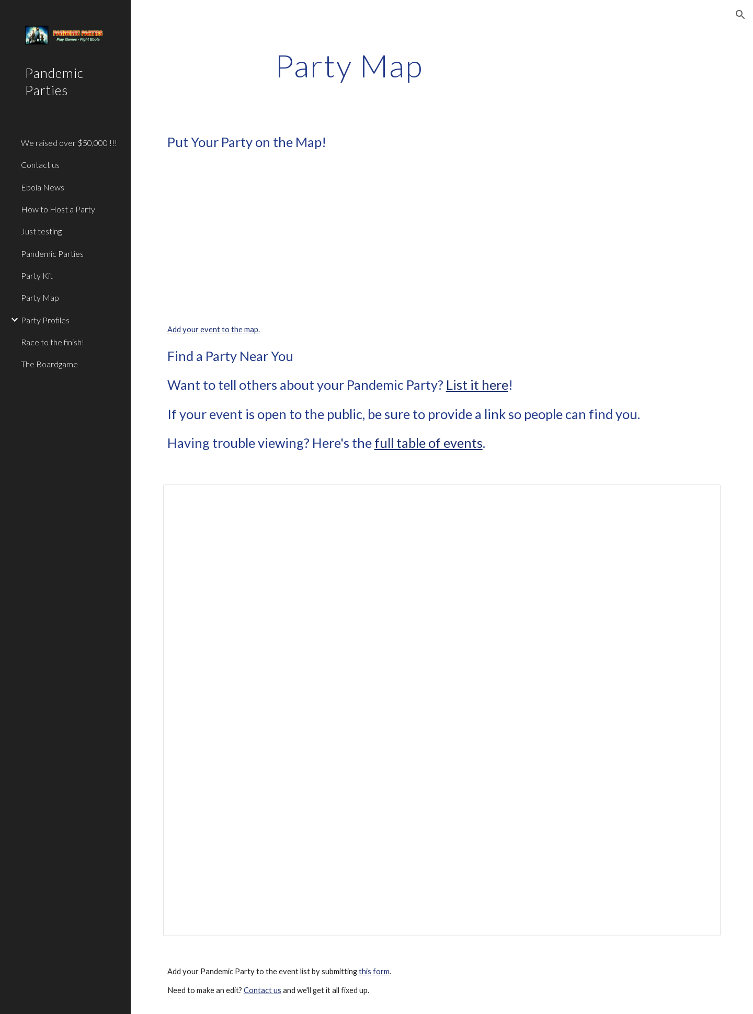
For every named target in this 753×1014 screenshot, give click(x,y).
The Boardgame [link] (49, 364)
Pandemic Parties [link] (52, 253)
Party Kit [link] (37, 275)
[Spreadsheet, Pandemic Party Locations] (442, 710)
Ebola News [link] (42, 187)
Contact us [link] (40, 165)
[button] (740, 14)
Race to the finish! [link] (52, 342)
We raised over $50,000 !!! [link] (69, 143)
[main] (349, 65)
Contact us (262, 990)
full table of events (428, 442)
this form (374, 971)
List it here (477, 384)
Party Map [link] (40, 297)
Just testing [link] (41, 231)
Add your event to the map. (213, 329)
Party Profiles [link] (45, 320)
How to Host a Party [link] (58, 209)
